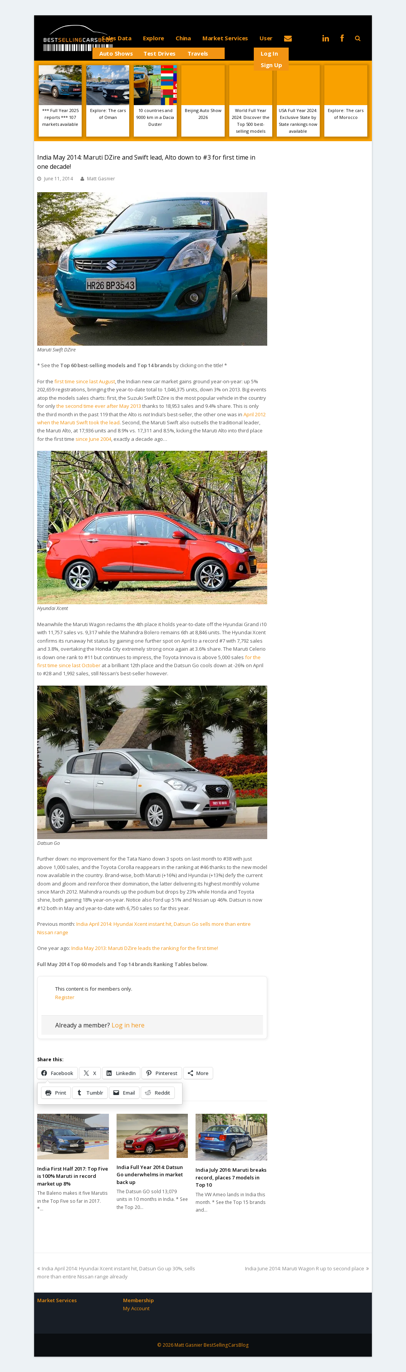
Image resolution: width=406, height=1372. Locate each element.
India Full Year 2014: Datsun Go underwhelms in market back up (150, 1175)
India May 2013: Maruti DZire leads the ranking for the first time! (144, 948)
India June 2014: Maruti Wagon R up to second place (307, 1268)
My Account (136, 1308)
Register (64, 997)
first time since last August (84, 381)
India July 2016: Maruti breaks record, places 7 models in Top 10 (231, 1177)
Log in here (128, 1025)
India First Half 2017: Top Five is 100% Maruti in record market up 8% (72, 1176)
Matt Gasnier (101, 178)
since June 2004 (93, 438)
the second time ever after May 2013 (98, 405)
